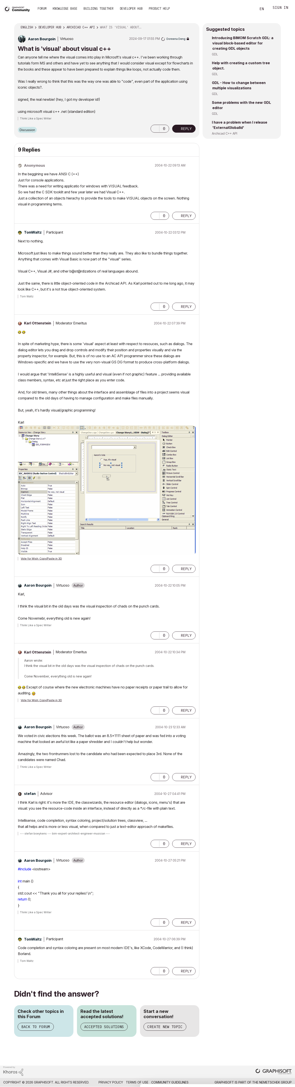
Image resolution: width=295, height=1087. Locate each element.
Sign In (280, 8)
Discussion (27, 130)
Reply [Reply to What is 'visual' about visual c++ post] (186, 128)
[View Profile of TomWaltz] (33, 232)
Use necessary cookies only (269, 1060)
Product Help (159, 9)
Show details (174, 1081)
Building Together (99, 9)
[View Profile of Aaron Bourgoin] (42, 39)
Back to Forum (35, 1027)
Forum (42, 9)
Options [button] (193, 27)
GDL (215, 54)
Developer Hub (131, 9)
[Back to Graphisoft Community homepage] (18, 8)
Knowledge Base (65, 9)
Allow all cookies (269, 1036)
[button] (155, 128)
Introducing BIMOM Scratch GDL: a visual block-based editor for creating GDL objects (242, 43)
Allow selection (269, 1047)
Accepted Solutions (104, 1027)
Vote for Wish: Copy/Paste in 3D (41, 558)
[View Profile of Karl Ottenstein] (37, 323)
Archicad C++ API (224, 133)
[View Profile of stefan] (30, 793)
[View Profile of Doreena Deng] (175, 38)
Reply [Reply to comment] (186, 216)
